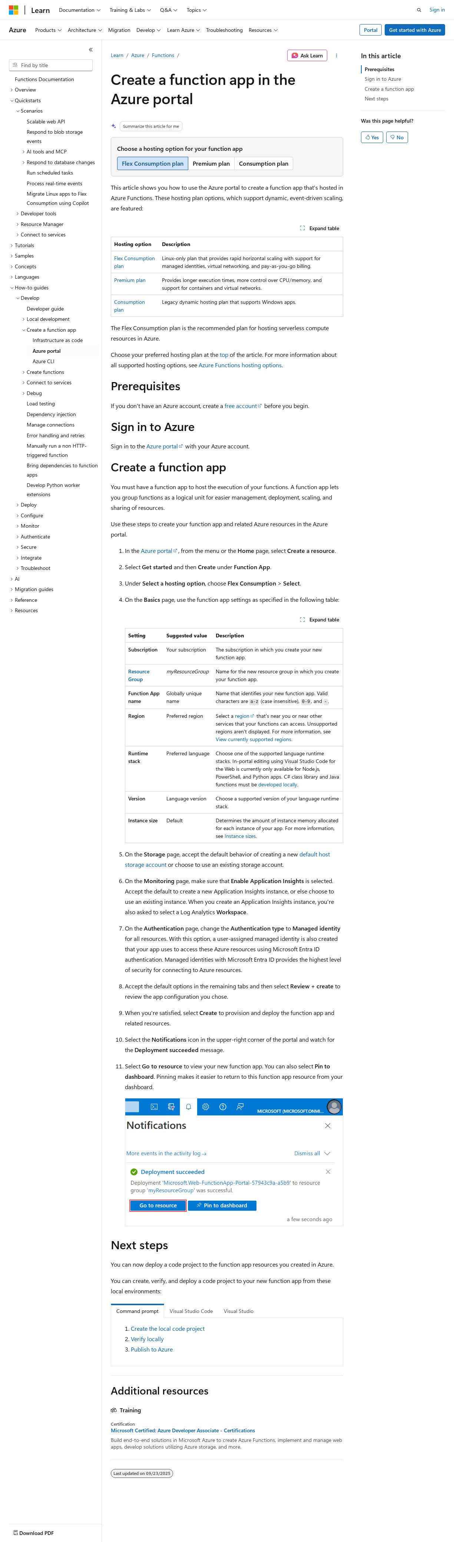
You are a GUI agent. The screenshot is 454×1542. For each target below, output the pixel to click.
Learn (117, 55)
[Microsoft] (14, 10)
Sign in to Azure (383, 78)
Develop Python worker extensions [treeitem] (53, 489)
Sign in (437, 9)
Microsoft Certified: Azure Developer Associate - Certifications (183, 1430)
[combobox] (51, 65)
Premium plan (130, 279)
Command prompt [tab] (137, 1310)
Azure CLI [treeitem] (43, 361)
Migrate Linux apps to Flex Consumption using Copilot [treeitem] (58, 198)
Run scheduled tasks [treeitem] (50, 172)
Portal (371, 29)
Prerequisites (379, 69)
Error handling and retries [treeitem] (55, 435)
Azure (137, 55)
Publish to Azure (152, 1349)
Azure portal (162, 446)
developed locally (277, 784)
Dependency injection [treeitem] (51, 414)
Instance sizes (240, 835)
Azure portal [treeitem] (47, 350)
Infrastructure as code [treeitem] (58, 340)
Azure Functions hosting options (240, 365)
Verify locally (147, 1339)
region (242, 715)
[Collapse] (91, 49)
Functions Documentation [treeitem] (44, 79)
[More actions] (336, 56)
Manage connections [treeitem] (50, 424)
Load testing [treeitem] (41, 403)
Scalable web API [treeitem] (46, 121)
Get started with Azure (415, 29)
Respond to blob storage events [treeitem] (55, 136)
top (224, 354)
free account (241, 405)
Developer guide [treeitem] (45, 308)
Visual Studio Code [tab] (191, 1310)
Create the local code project (168, 1328)
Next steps (376, 98)
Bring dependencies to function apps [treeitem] (62, 470)
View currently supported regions (253, 739)
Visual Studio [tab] (238, 1310)
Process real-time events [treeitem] (54, 183)
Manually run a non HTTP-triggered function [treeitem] (57, 450)
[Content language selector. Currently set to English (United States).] (43, 1531)
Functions (163, 55)
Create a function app (389, 88)
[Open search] (419, 10)
